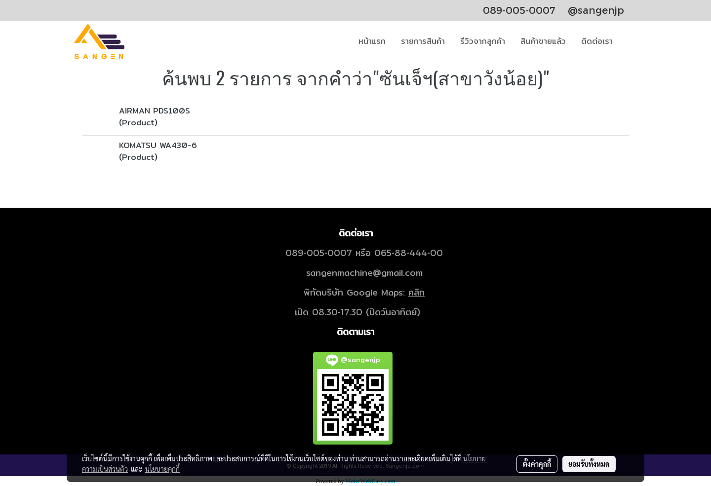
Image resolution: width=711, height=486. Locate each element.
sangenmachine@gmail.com (364, 272)
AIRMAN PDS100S (154, 111)
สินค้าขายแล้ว (543, 41)
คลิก (416, 292)
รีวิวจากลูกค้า (482, 41)
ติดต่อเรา (597, 41)
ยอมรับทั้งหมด (589, 463)
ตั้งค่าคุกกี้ (537, 463)
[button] (629, 41)
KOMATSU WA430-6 (158, 145)
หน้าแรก (372, 41)
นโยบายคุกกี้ (162, 468)
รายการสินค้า (423, 41)
